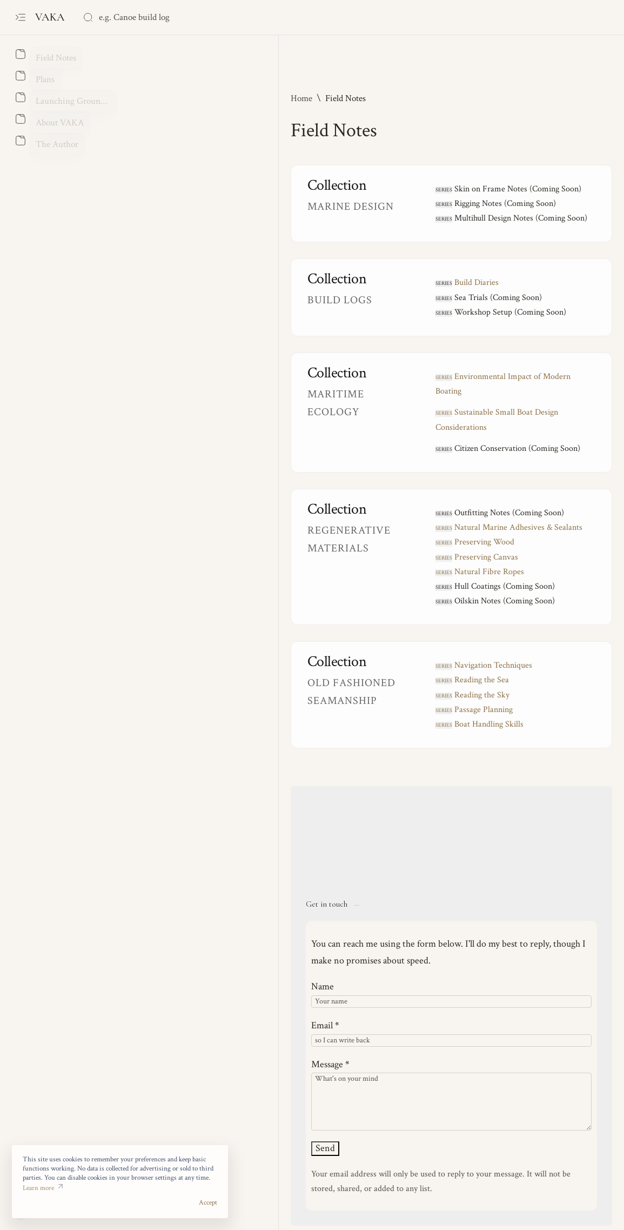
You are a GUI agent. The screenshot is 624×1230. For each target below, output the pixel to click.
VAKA (51, 17)
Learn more (38, 1197)
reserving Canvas (334, 527)
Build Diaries (334, 282)
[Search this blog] (163, 17)
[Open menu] (20, 17)
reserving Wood (332, 512)
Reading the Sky (339, 665)
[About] (20, 54)
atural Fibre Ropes (337, 542)
